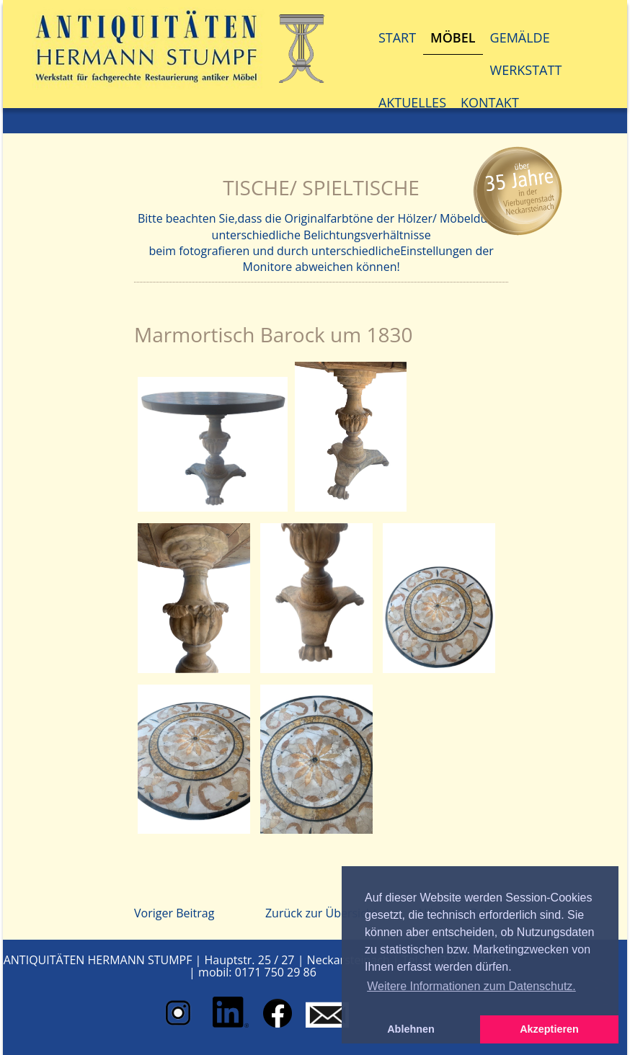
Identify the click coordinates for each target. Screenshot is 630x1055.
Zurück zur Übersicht (321, 913)
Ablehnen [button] (411, 1029)
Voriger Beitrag (174, 913)
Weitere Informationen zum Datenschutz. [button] (471, 986)
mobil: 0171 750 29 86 (257, 972)
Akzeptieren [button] (549, 1029)
